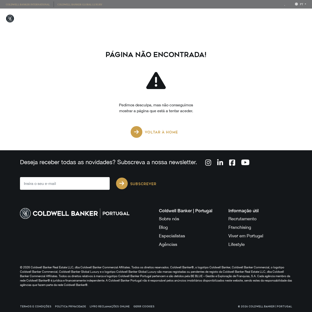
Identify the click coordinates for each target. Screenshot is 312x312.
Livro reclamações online (110, 306)
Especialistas (172, 235)
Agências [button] (198, 19)
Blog (163, 227)
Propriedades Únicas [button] (156, 19)
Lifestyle (229, 19)
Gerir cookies (144, 306)
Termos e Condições (35, 306)
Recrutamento (242, 218)
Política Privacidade (70, 306)
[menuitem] (30, 4)
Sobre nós (169, 218)
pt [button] (299, 4)
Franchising (262, 19)
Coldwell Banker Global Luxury (80, 4)
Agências (168, 244)
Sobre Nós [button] (296, 19)
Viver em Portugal (245, 235)
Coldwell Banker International (28, 4)
